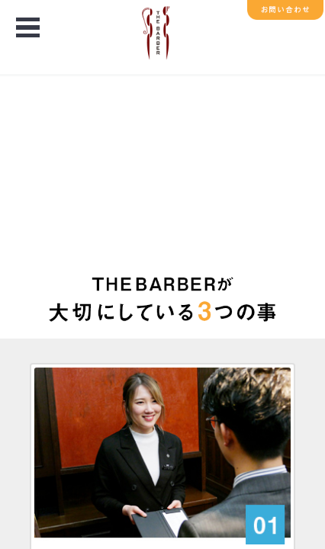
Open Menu (27, 28)
